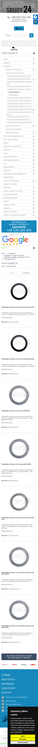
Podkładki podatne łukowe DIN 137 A (18, 117)
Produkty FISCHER (10, 184)
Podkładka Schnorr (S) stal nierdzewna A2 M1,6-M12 (17, 573)
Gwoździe (7, 150)
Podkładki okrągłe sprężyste (15, 73)
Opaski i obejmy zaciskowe (13, 191)
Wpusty (6, 201)
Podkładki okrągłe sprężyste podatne (19, 79)
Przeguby (6, 187)
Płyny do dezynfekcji (11, 181)
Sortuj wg (26, 273)
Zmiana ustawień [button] (23, 742)
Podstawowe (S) (14, 92)
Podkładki (7, 66)
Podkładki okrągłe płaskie (14, 70)
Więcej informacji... (7, 317)
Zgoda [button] (23, 736)
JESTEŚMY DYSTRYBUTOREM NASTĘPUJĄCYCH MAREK (19, 657)
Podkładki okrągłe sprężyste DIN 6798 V (19, 122)
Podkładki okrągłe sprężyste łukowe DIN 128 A (19, 83)
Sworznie (6, 170)
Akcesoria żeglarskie (11, 160)
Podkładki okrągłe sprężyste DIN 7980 (18, 86)
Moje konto (8, 679)
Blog (4, 247)
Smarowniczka (8, 167)
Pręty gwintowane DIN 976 (13, 136)
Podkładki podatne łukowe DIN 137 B (18, 120)
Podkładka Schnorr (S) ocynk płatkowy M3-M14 (17, 518)
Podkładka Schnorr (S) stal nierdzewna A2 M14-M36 (17, 626)
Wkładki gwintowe (10, 198)
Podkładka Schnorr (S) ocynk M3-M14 (15, 411)
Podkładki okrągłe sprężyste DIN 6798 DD (20, 109)
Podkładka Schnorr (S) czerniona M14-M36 (17, 359)
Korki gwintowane (10, 157)
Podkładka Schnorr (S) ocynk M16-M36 (16, 464)
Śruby (5, 59)
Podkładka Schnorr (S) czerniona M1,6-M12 (17, 307)
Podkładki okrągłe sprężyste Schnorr (19, 89)
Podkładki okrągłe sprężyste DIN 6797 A (19, 98)
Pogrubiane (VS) (13, 95)
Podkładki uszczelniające (14, 129)
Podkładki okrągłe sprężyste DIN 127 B (19, 76)
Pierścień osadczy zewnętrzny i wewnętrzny (15, 175)
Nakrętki (6, 63)
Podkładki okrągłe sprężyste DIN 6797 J (19, 101)
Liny (4, 163)
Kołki (5, 153)
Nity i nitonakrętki (10, 139)
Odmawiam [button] (22, 739)
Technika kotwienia (10, 194)
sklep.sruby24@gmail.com (13, 704)
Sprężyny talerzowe (12, 132)
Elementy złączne (10, 211)
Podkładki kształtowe (13, 126)
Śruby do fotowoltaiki (12, 146)
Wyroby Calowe (9, 205)
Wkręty (6, 143)
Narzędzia (7, 208)
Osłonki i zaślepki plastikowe (14, 215)
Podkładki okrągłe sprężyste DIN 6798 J (19, 106)
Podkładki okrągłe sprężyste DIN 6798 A (19, 103)
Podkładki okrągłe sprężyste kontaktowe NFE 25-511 (19, 113)
